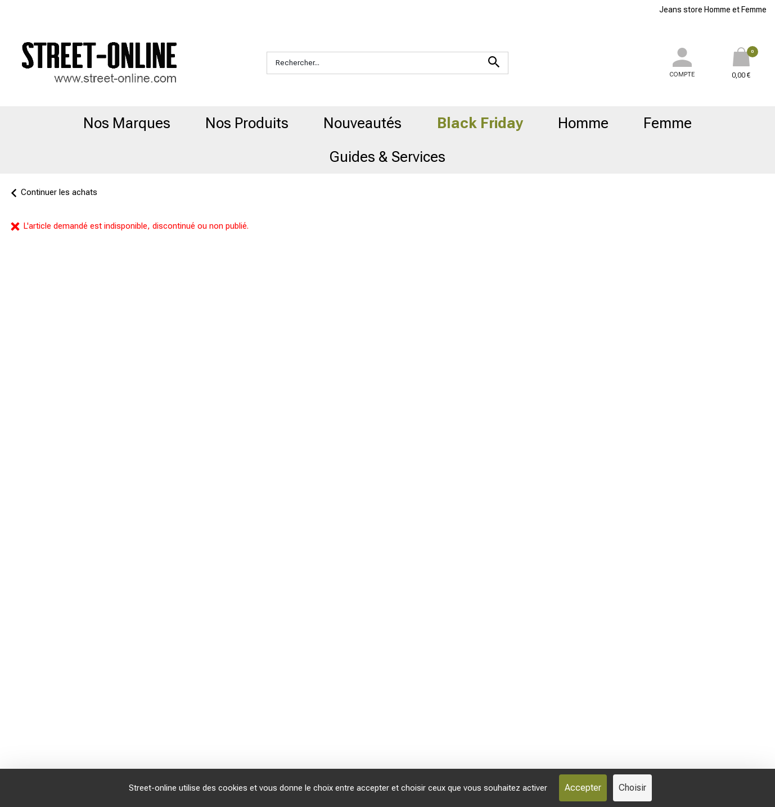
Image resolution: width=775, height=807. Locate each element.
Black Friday (480, 123)
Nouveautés (362, 123)
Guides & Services (387, 156)
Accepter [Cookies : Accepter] (583, 787)
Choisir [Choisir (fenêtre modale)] (632, 787)
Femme (667, 123)
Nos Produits (247, 123)
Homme (583, 123)
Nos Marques (126, 123)
